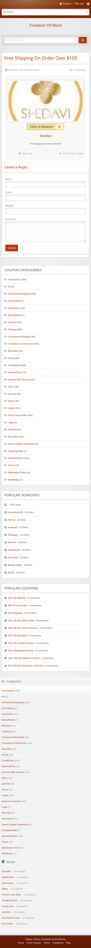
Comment (45, 230)
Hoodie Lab (7, 906)
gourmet (12, 394)
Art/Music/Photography (19, 293)
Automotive (13, 308)
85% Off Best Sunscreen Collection (25, 665)
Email (45, 196)
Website (45, 209)
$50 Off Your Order (17, 605)
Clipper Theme (32, 939)
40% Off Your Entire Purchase (23, 628)
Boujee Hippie (15, 565)
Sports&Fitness (15, 458)
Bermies (12, 542)
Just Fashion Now (11, 918)
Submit (11, 248)
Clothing (12, 329)
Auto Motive (14, 301)
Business (12, 322)
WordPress (60, 939)
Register (65, 4)
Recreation (13, 436)
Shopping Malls (15, 451)
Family (11, 358)
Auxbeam (12, 527)
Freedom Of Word (46, 25)
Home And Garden (17, 415)
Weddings (13, 479)
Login (80, 4)
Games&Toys (14, 372)
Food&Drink (14, 365)
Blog (68, 942)
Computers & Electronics (20, 343)
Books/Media (14, 315)
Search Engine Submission (21, 444)
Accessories (14, 279)
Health (36, 70)
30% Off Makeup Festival (20, 650)
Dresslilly (6, 871)
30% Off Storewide (17, 635)
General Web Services (19, 379)
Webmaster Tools (16, 472)
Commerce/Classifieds (19, 336)
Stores (47, 942)
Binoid (11, 572)
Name (45, 183)
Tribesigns (13, 535)
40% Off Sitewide (16, 598)
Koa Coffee (7, 923)
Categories (58, 942)
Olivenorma (7, 883)
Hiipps (5, 888)
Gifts (10, 386)
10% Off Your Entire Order (21, 620)
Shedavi (45, 136)
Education (13, 351)
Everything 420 (15, 512)
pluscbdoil (13, 557)
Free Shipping (15, 613)
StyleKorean (8, 877)
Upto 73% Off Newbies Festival (23, 658)
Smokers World (9, 900)
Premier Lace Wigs (11, 894)
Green (11, 401)
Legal (10, 422)
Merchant (12, 429)
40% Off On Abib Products (21, 643)
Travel (11, 465)
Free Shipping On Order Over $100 (40, 58)
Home (21, 942)
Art (9, 286)
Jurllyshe (6, 912)
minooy (11, 520)
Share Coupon (33, 942)
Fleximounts (14, 550)
